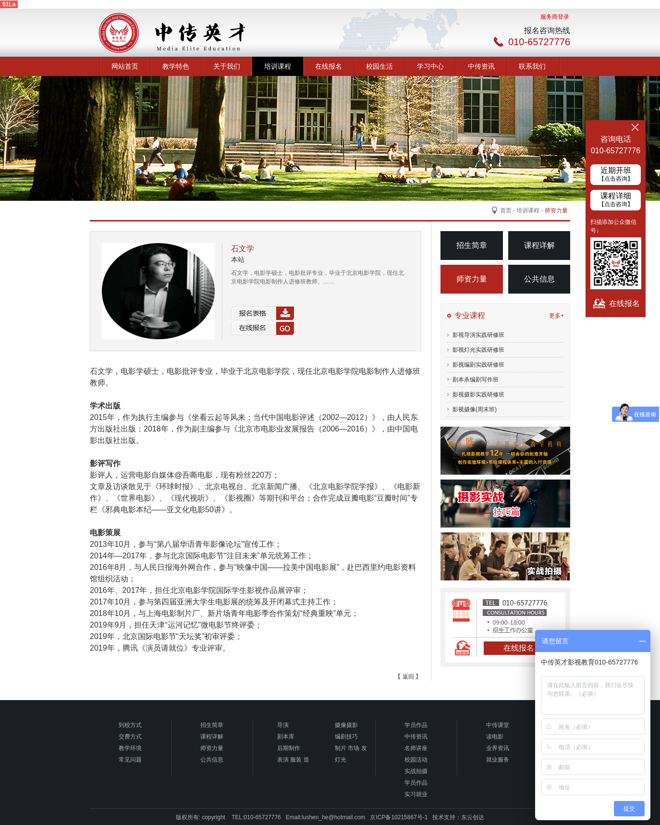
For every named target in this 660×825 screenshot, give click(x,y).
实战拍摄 (416, 771)
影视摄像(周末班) (474, 409)
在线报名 (328, 66)
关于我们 (226, 66)
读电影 (494, 736)
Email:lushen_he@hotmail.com (326, 817)
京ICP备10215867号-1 (399, 817)
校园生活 (379, 66)
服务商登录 (554, 16)
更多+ (556, 315)
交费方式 (130, 736)
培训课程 (277, 66)
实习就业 (416, 794)
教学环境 (130, 748)
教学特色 (175, 66)
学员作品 (416, 725)
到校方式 (130, 725)
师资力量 (471, 279)
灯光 (340, 759)
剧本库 (285, 736)
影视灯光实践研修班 (478, 349)
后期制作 (288, 748)
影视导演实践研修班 (478, 335)
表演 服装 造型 (293, 760)
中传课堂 (497, 725)
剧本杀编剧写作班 (475, 379)
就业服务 (497, 759)
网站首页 (124, 66)
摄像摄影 (346, 725)
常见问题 (130, 759)
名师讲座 (416, 748)
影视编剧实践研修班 (478, 364)
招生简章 (471, 245)
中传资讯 (481, 66)
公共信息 (539, 279)
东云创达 (472, 817)
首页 (506, 210)
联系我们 (532, 66)
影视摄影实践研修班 (478, 394)
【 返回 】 (408, 676)
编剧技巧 (346, 736)
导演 (283, 725)
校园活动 (416, 759)
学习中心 (430, 66)
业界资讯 (497, 748)
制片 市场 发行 (351, 749)
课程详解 (539, 245)
